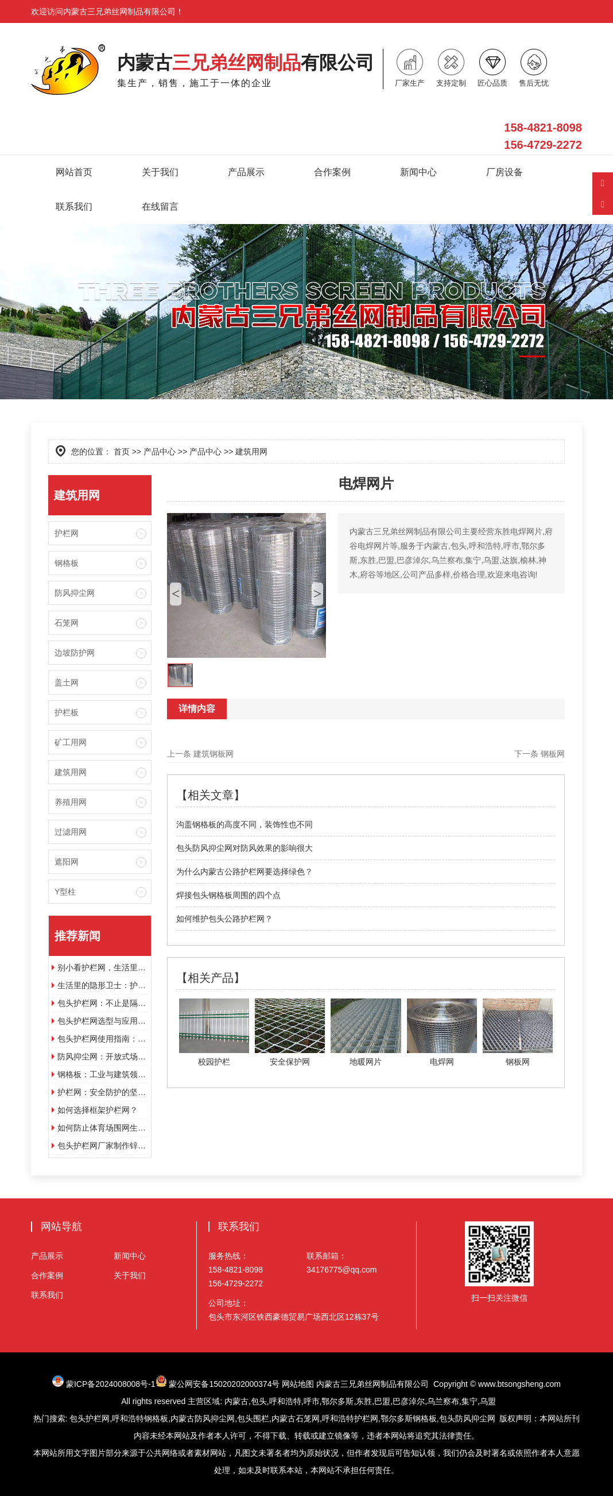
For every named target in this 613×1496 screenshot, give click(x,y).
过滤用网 (71, 831)
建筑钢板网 (213, 753)
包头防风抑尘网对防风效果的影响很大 (244, 848)
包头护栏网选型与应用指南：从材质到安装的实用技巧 (102, 1020)
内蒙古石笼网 (295, 1418)
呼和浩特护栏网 (350, 1418)
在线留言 (160, 206)
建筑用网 (71, 772)
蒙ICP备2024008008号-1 (116, 1384)
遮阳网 (67, 861)
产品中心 (159, 451)
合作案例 (332, 172)
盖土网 (67, 682)
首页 (122, 451)
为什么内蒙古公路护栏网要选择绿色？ (244, 871)
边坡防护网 (75, 652)
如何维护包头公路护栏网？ (224, 918)
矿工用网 (71, 742)
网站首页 (74, 172)
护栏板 (67, 712)
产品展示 (246, 172)
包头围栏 (253, 1418)
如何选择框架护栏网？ (97, 1110)
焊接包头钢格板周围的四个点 (228, 895)
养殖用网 (71, 802)
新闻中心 (418, 172)
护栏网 (67, 533)
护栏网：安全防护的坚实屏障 (102, 1092)
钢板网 (553, 753)
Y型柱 (65, 891)
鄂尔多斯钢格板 (409, 1418)
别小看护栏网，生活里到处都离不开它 (102, 967)
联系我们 (74, 206)
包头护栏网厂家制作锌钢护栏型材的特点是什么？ (102, 1145)
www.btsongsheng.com (519, 1384)
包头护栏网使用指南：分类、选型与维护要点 (102, 1038)
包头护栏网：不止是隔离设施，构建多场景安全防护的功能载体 (102, 1003)
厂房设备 (504, 172)
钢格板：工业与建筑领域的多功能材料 (102, 1074)
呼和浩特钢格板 (140, 1418)
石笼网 (67, 622)
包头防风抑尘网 (467, 1418)
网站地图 (298, 1384)
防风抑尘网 (75, 592)
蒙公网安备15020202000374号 (224, 1384)
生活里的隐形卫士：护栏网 (102, 985)
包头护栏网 (89, 1418)
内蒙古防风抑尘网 (202, 1418)
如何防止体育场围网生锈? (102, 1127)
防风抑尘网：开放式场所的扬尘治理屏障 (102, 1056)
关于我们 (160, 172)
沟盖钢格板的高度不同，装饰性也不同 (244, 824)
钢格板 (67, 563)
